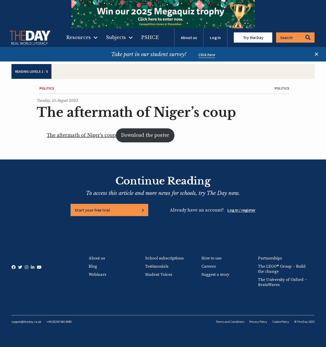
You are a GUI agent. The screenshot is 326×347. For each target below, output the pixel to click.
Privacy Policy (258, 322)
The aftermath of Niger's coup (81, 135)
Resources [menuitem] (78, 37)
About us (189, 37)
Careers (208, 266)
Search (295, 37)
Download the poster (145, 135)
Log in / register (241, 210)
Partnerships (270, 258)
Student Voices (158, 274)
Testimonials (156, 266)
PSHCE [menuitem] (150, 37)
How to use (211, 258)
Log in (215, 37)
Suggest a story (215, 274)
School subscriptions (164, 258)
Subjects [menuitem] (116, 37)
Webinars (97, 274)
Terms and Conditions (230, 322)
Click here (206, 54)
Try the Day (253, 37)
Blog (93, 266)
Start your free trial (92, 210)
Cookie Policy (280, 322)
